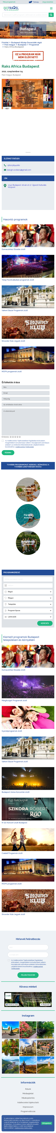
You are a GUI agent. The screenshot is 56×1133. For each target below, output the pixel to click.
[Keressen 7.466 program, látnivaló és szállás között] (25, 15)
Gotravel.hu (17, 994)
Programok (34, 45)
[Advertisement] (28, 137)
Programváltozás (28, 1111)
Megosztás (45, 1004)
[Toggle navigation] (51, 8)
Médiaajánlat (28, 1093)
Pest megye (9, 45)
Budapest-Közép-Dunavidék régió (26, 42)
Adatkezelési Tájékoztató (24, 447)
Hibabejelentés (28, 1098)
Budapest (22, 45)
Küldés (8, 452)
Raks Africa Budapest (20, 66)
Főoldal (5, 42)
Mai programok (9, 2)
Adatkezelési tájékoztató (28, 1102)
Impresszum (28, 1107)
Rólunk (28, 1089)
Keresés (45, 623)
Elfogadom (46, 1123)
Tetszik (12, 1004)
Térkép (34, 2)
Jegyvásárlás (47, 2)
